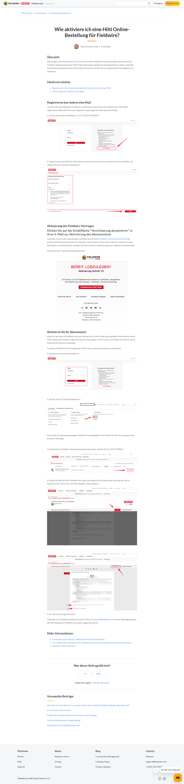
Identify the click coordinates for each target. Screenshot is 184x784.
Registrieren (172, 3)
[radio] (85, 673)
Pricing (58, 761)
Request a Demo (62, 756)
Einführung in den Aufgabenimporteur (63, 725)
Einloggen (158, 3)
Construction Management (107, 756)
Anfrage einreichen (101, 682)
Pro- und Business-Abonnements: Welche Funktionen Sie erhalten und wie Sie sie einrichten (91, 642)
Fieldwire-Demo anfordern (64, 646)
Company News (103, 761)
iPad (19, 761)
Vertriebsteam (79, 61)
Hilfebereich (26, 13)
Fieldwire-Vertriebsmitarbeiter (113, 239)
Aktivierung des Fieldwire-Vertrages (68, 91)
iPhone (20, 756)
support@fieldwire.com (103, 619)
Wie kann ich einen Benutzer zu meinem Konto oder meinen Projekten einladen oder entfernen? (88, 705)
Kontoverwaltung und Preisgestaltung (63, 720)
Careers (58, 766)
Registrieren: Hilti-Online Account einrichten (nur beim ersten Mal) (81, 88)
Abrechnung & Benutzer (60, 13)
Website (149, 756)
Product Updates (103, 766)
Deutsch (50, 3)
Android (21, 766)
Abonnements (41, 13)
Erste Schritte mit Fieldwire (59, 710)
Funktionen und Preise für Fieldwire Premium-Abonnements (78, 639)
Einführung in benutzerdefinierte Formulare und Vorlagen (72, 715)
